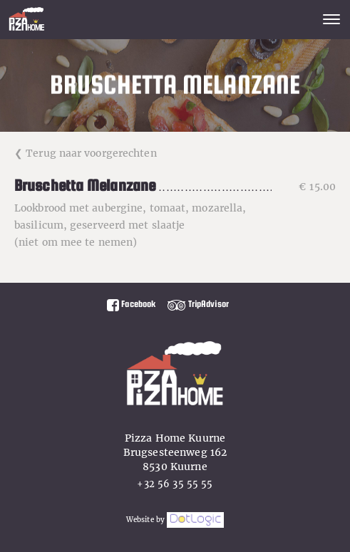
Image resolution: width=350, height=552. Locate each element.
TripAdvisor (198, 303)
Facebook (131, 303)
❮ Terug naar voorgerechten (85, 153)
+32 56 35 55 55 (174, 484)
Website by (175, 519)
